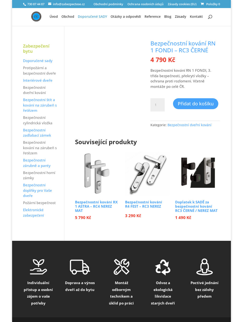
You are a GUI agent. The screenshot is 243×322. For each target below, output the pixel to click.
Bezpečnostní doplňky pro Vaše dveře (37, 190)
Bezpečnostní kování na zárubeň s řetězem (40, 147)
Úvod (54, 17)
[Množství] (157, 105)
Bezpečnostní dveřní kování (189, 125)
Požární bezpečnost (39, 202)
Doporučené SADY (92, 17)
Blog (167, 17)
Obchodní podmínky (108, 4)
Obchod (67, 17)
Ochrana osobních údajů (145, 4)
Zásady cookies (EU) (182, 4)
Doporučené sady (37, 60)
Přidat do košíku (196, 103)
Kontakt (196, 17)
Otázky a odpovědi (126, 17)
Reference (153, 17)
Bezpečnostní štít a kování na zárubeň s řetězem (40, 105)
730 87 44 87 (35, 4)
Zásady (180, 17)
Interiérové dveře (37, 80)
